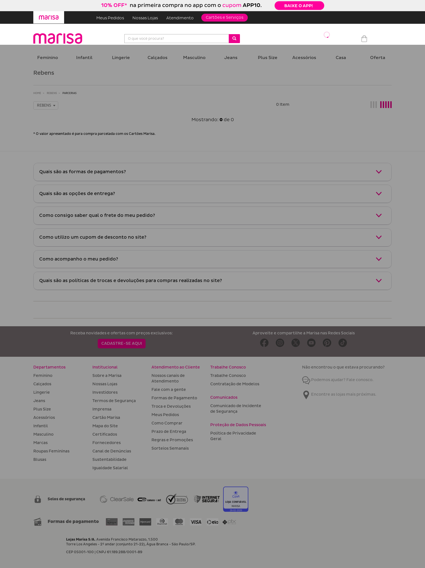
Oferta (377, 57)
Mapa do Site (105, 426)
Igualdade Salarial (110, 468)
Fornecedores (106, 442)
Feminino (47, 57)
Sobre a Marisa (107, 375)
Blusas (39, 459)
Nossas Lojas (145, 18)
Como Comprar (167, 423)
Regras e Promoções (172, 440)
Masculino (194, 57)
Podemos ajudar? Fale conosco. (337, 379)
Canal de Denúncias (111, 451)
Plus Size (267, 57)
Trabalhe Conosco (228, 375)
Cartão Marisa (106, 417)
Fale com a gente (168, 389)
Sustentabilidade (109, 459)
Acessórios (304, 57)
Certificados (104, 434)
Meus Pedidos (110, 18)
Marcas (40, 442)
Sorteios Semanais (170, 448)
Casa (341, 57)
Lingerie (121, 57)
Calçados (157, 57)
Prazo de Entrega (168, 431)
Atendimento (180, 18)
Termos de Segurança (114, 400)
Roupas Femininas (51, 451)
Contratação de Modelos (234, 384)
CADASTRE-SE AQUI (121, 343)
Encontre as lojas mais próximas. (339, 394)
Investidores (105, 392)
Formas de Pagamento (174, 398)
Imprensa (101, 409)
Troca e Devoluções (171, 406)
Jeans (230, 57)
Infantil (84, 57)
